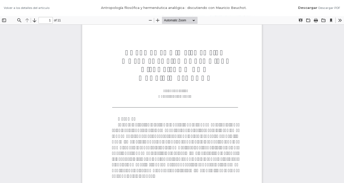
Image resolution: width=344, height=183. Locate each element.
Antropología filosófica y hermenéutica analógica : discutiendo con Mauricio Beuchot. (174, 8)
